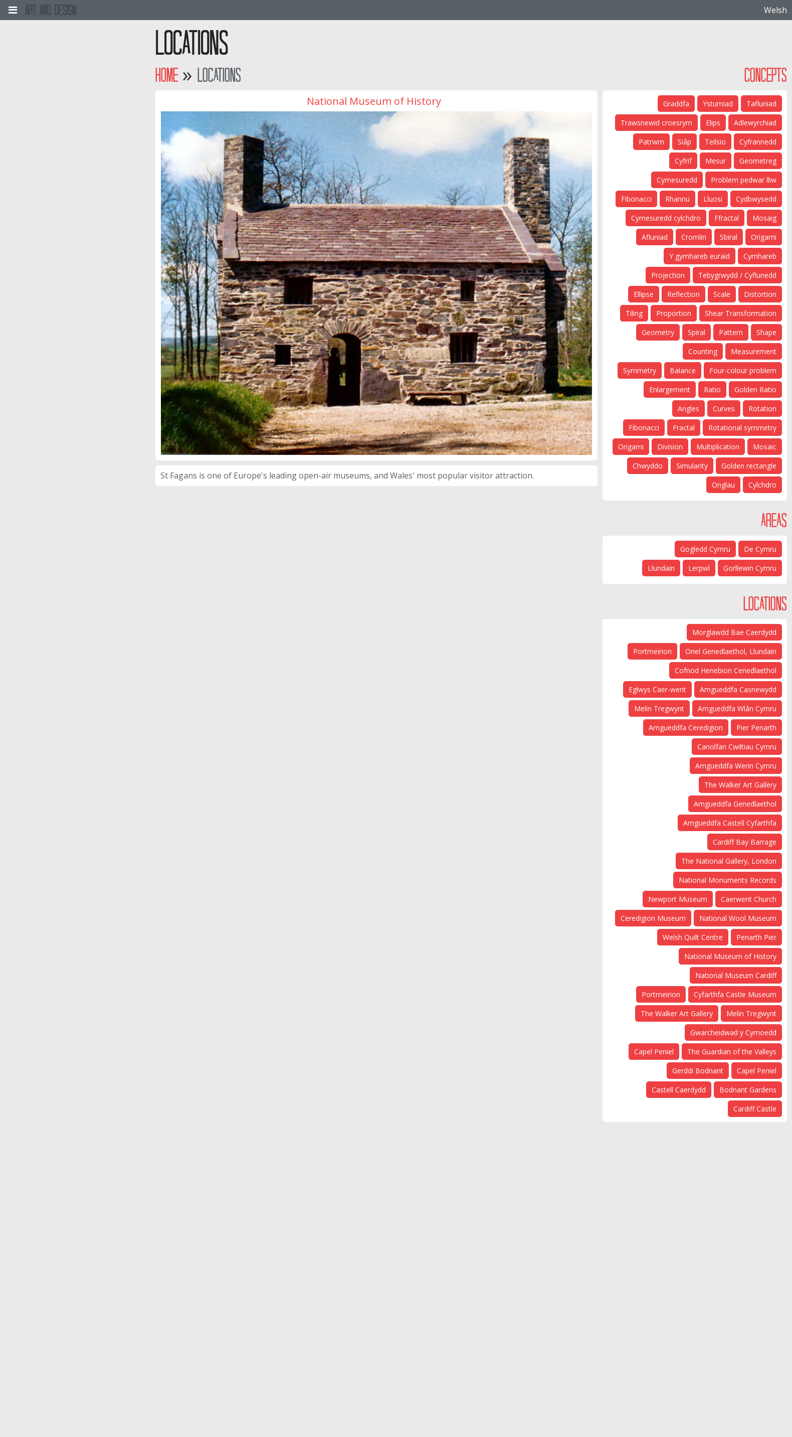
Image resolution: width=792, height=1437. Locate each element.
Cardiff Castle (754, 1108)
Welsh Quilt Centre (693, 937)
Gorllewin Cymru (749, 568)
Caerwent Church (748, 899)
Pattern (731, 332)
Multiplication (717, 446)
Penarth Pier (756, 937)
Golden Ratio (755, 389)
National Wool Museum (737, 918)
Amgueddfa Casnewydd (738, 689)
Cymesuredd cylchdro (666, 218)
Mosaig (764, 218)
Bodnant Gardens (747, 1089)
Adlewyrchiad (755, 122)
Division (670, 446)
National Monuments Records (727, 880)
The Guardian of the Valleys (731, 1051)
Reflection (683, 294)
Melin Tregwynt (659, 708)
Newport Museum (677, 899)
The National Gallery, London (728, 861)
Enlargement (669, 389)
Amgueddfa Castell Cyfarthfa (729, 823)
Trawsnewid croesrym (656, 122)
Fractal (684, 427)
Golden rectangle (748, 465)
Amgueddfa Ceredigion (686, 727)
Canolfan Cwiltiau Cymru (736, 746)
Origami (763, 237)
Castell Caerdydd (679, 1089)
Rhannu (677, 199)
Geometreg (757, 161)
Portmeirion (652, 651)
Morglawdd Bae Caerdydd (734, 632)
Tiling (634, 313)
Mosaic (764, 446)
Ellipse (644, 294)
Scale (721, 294)
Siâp (684, 141)
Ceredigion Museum (653, 918)
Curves (724, 408)
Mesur (715, 161)
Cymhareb (759, 256)
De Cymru (760, 549)
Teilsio (715, 141)
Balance (683, 370)
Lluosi (712, 199)
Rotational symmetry (742, 427)
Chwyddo (648, 465)
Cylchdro (762, 485)
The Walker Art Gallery (740, 784)
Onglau (723, 485)
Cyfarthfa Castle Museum (735, 994)
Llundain (661, 568)
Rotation (762, 408)
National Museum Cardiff (735, 975)
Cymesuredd (677, 180)
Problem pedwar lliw (743, 180)
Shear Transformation (740, 313)
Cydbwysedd (756, 199)
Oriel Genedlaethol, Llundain (730, 651)
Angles (688, 408)
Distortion (760, 294)
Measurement (753, 351)
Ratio (712, 389)
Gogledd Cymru (705, 549)
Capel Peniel (654, 1051)
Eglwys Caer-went (657, 689)
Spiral (696, 332)
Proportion (673, 313)
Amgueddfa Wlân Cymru (737, 708)
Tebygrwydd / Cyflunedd (737, 275)
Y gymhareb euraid (699, 256)
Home (166, 75)
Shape (766, 332)
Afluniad (655, 237)
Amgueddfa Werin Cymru (735, 765)
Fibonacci (636, 199)
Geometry (658, 332)
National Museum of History (730, 956)
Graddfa (676, 103)
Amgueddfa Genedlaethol (735, 804)
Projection (668, 275)
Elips (713, 122)
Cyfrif (683, 161)
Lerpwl (699, 568)
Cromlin (693, 237)
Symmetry (639, 370)
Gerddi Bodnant (697, 1070)
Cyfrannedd (757, 141)
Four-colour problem (742, 370)
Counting (702, 351)
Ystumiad (718, 103)
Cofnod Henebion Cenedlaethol (725, 670)
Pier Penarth (756, 727)
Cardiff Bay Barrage (744, 842)
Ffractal (726, 218)
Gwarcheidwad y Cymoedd (733, 1032)
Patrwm (651, 141)
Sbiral (728, 237)
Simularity (692, 465)
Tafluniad (761, 103)
